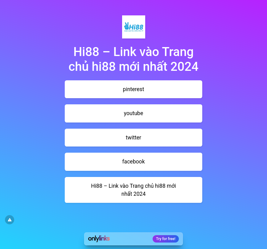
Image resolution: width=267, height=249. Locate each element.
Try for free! (165, 239)
